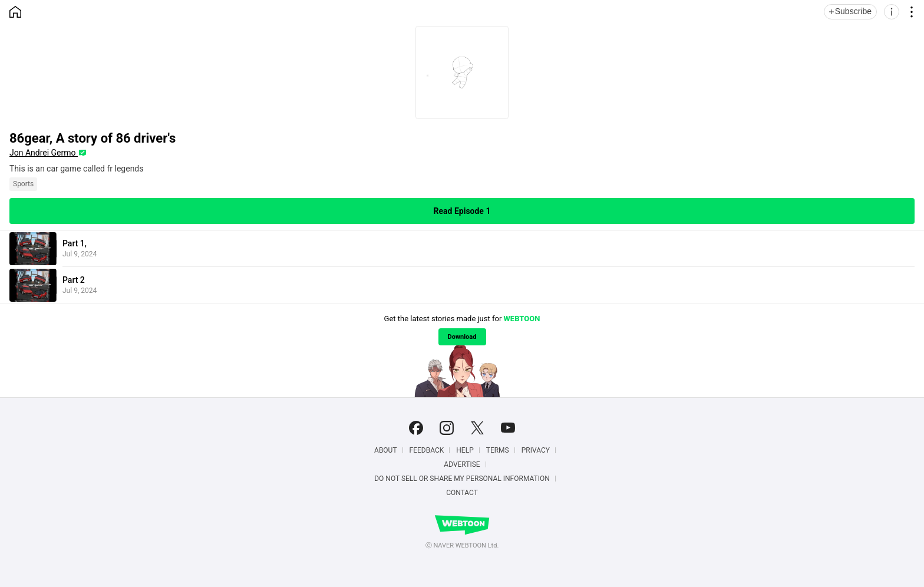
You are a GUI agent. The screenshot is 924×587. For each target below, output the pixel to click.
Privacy (536, 450)
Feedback (427, 450)
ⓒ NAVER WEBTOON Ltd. (462, 545)
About (385, 450)
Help (464, 450)
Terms (497, 450)
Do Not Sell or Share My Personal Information (462, 478)
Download (462, 337)
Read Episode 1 (462, 211)
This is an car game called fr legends (76, 168)
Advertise (462, 464)
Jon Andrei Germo (43, 152)
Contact (462, 493)
